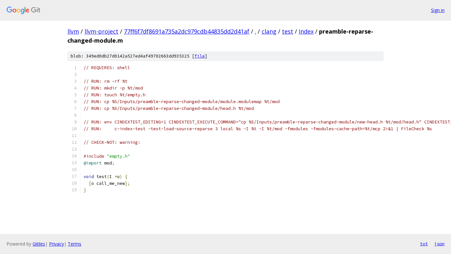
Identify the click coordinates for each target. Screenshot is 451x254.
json (439, 244)
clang (269, 31)
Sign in (438, 10)
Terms (74, 244)
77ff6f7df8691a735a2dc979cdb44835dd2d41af (186, 31)
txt (424, 244)
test (287, 31)
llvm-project (101, 31)
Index (306, 31)
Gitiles (39, 244)
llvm (73, 31)
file (200, 56)
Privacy (56, 244)
